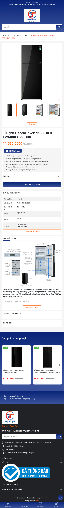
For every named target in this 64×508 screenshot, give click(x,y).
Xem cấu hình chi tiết (32, 232)
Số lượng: (6, 176)
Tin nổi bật (7, 323)
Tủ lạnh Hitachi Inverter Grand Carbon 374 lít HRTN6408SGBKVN (47, 371)
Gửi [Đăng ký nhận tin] (59, 436)
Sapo (37, 501)
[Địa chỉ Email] (32, 436)
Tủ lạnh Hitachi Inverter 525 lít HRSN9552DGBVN (14, 371)
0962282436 (34, 2)
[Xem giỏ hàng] (56, 504)
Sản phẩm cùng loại (14, 338)
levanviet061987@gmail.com (14, 446)
